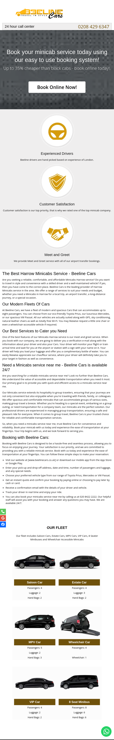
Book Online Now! (57, 87)
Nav (106, 12)
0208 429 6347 (93, 26)
